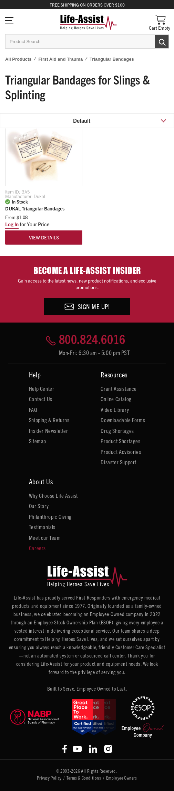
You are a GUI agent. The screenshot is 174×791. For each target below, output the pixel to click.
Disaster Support (118, 461)
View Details (44, 237)
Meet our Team (45, 537)
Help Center (41, 388)
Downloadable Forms (123, 419)
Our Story (39, 505)
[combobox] (87, 41)
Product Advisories (121, 451)
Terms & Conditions (83, 778)
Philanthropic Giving (50, 516)
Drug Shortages (117, 430)
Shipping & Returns (49, 419)
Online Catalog (116, 398)
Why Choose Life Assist (53, 495)
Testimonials (42, 526)
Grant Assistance (119, 388)
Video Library (115, 409)
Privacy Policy (49, 778)
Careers (37, 547)
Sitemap (37, 440)
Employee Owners (121, 778)
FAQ (33, 409)
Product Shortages (120, 440)
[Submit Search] (154, 41)
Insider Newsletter (48, 430)
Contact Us (40, 398)
